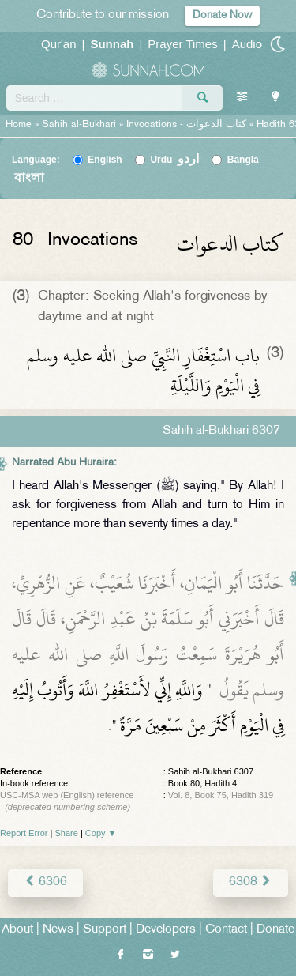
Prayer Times (182, 44)
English (105, 159)
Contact (226, 930)
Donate (275, 930)
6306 (45, 882)
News (58, 930)
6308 (250, 882)
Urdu (174, 159)
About (17, 930)
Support (104, 930)
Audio (247, 44)
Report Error (24, 833)
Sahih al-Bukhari (79, 125)
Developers (166, 930)
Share (66, 833)
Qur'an (59, 44)
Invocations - (186, 125)
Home (19, 125)
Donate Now (222, 15)
